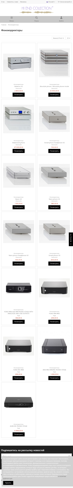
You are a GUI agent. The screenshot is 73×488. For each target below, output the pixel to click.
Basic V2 (18, 199)
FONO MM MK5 (54, 313)
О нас (3, 2)
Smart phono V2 (54, 255)
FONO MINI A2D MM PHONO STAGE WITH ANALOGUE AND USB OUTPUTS (18, 312)
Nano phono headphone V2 (18, 255)
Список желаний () (65, 2)
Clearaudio (19, 88)
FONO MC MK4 (18, 370)
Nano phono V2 (54, 199)
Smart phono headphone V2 (54, 143)
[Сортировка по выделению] (58, 38)
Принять (8, 483)
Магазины (23, 2)
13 (68, 38)
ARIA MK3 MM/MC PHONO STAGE (54, 370)
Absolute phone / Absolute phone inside (54, 86)
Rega (18, 315)
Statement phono (18, 143)
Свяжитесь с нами (12, 2)
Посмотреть (18, 95)
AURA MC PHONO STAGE (18, 426)
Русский (51, 2)
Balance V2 (19, 86)
